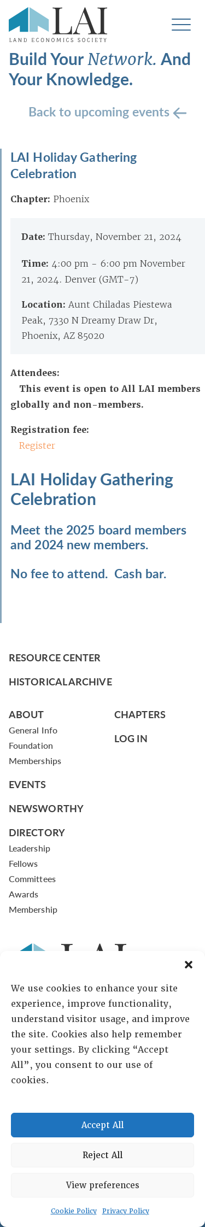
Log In (131, 738)
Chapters (140, 714)
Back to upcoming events (100, 110)
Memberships (35, 760)
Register (37, 445)
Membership (33, 909)
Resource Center (55, 657)
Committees (32, 878)
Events (27, 784)
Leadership (29, 848)
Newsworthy (46, 808)
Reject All (102, 1155)
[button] (188, 964)
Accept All (102, 1125)
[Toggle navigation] (181, 25)
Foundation (31, 745)
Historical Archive (60, 681)
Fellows (23, 863)
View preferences (102, 1185)
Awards (23, 894)
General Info (33, 730)
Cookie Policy (74, 1211)
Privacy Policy (125, 1211)
